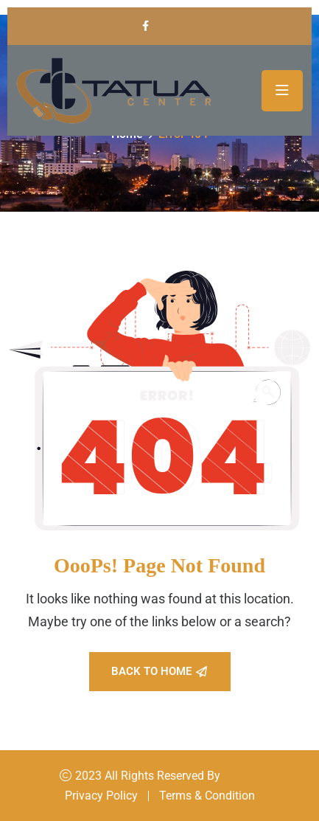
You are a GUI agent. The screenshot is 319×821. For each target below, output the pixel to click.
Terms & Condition (207, 796)
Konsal (241, 776)
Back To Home (159, 671)
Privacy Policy (101, 796)
